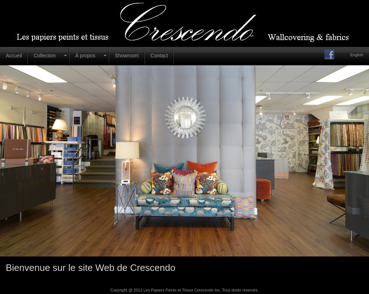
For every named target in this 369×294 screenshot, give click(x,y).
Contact (159, 55)
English (356, 55)
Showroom (127, 55)
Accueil (14, 55)
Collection (44, 55)
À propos (85, 55)
